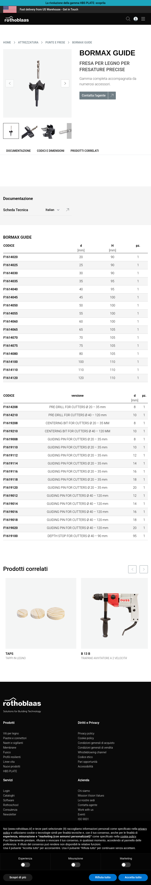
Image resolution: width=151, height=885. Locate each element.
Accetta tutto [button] (133, 877)
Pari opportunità (87, 761)
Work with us (85, 809)
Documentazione (18, 150)
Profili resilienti (12, 757)
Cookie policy (86, 738)
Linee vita (9, 761)
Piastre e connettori (15, 738)
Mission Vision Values (91, 795)
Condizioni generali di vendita (95, 747)
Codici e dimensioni (50, 150)
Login (6, 790)
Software (8, 800)
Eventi (81, 814)
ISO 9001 (83, 819)
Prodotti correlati (85, 150)
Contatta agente (87, 805)
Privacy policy (86, 733)
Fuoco (7, 752)
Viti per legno (11, 733)
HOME (7, 42)
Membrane (9, 747)
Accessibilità (85, 766)
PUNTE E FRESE (55, 42)
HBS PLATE (10, 771)
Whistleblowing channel (92, 752)
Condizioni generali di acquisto (96, 742)
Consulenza (10, 809)
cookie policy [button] (128, 836)
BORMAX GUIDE (82, 42)
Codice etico (85, 757)
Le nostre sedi (86, 800)
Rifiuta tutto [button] (103, 877)
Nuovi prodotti (11, 766)
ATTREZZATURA (28, 42)
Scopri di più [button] (17, 877)
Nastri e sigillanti (13, 742)
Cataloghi (9, 795)
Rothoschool (10, 805)
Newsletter (9, 814)
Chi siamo (84, 790)
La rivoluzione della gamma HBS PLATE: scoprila (75, 3)
